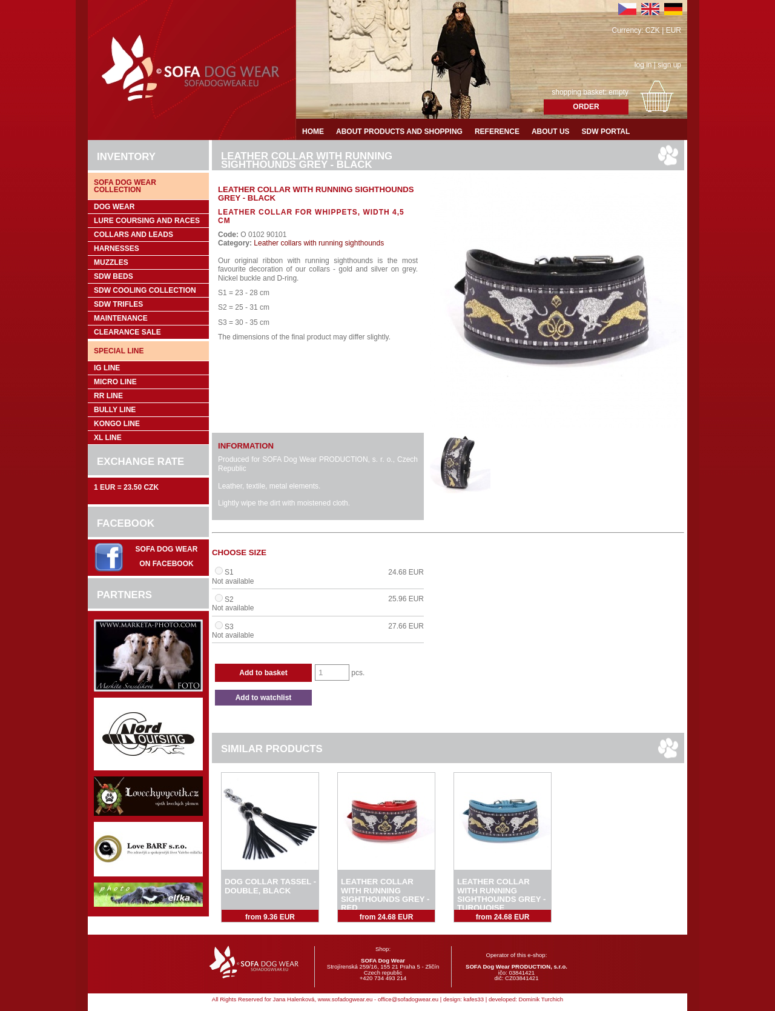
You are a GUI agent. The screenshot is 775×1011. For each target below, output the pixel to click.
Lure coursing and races (147, 220)
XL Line (108, 437)
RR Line (108, 396)
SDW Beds (113, 276)
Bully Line (115, 409)
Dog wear (114, 206)
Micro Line (115, 382)
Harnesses (116, 248)
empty (618, 92)
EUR (673, 30)
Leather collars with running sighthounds (318, 243)
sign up (669, 65)
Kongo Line (117, 423)
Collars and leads (133, 234)
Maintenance (121, 318)
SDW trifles (118, 304)
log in (643, 65)
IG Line (107, 368)
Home (313, 131)
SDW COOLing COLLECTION (145, 290)
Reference (497, 131)
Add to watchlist (264, 697)
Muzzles (111, 262)
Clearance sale (127, 332)
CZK (652, 30)
